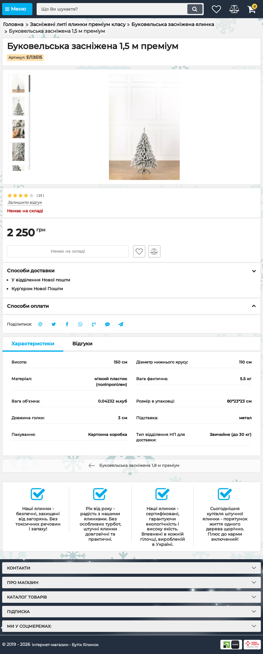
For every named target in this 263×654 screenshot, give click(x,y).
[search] (115, 9)
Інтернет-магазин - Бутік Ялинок (68, 644)
